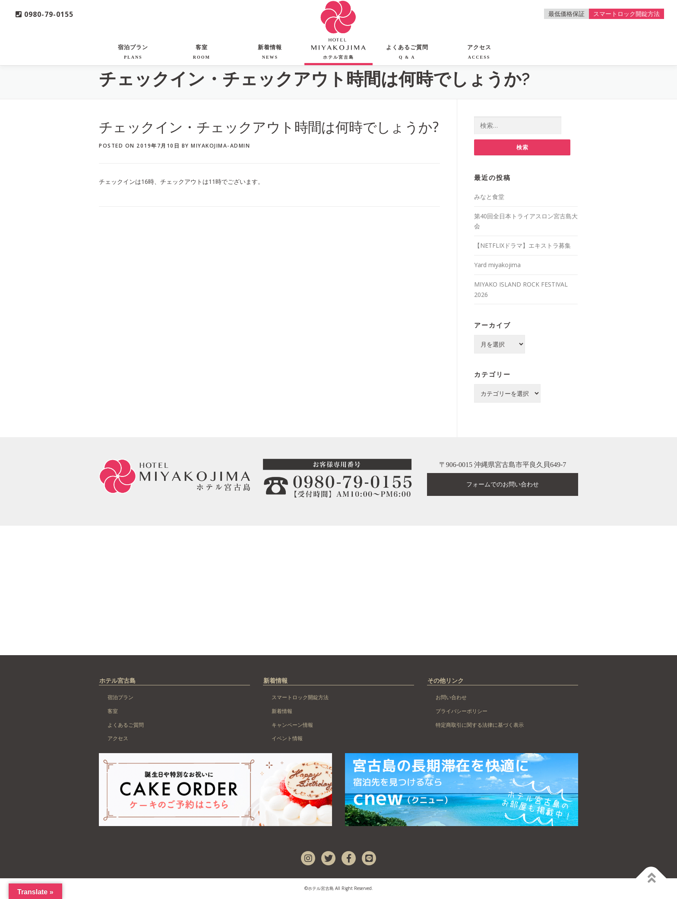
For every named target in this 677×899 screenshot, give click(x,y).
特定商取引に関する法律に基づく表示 (480, 725)
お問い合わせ (451, 697)
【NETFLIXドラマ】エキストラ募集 (522, 246)
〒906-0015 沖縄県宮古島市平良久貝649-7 (502, 465)
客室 (201, 52)
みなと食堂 (489, 197)
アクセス (479, 52)
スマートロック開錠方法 (626, 13)
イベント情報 (287, 738)
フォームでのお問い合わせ (502, 485)
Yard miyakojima (497, 265)
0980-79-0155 (44, 14)
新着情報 (270, 52)
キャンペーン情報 (292, 725)
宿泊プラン (133, 52)
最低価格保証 (566, 13)
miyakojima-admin (220, 145)
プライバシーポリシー (461, 711)
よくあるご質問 (407, 52)
